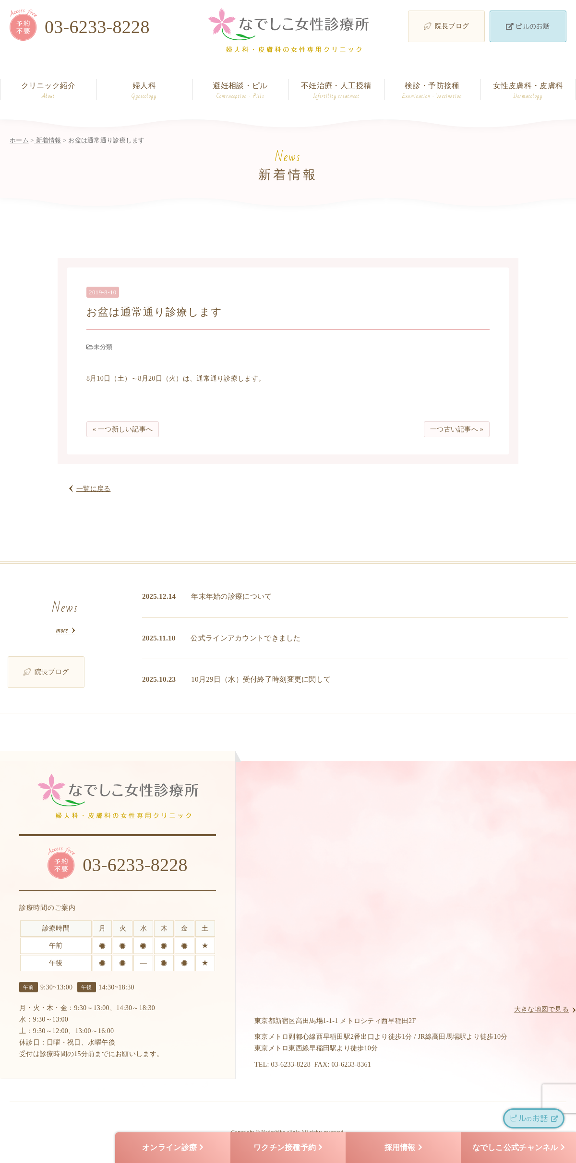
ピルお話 (533, 1118)
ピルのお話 (528, 26)
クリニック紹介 (48, 90)
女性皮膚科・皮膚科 (528, 90)
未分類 (103, 346)
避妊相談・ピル (240, 90)
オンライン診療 (173, 1147)
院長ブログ (446, 26)
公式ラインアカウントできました (245, 638)
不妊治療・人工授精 (336, 90)
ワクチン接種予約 (288, 1147)
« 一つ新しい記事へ (123, 429)
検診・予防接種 (432, 90)
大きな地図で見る (541, 1009)
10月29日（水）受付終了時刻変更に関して (261, 679)
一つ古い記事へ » (456, 429)
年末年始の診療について (231, 596)
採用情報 (403, 1147)
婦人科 (144, 90)
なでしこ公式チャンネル (518, 1147)
